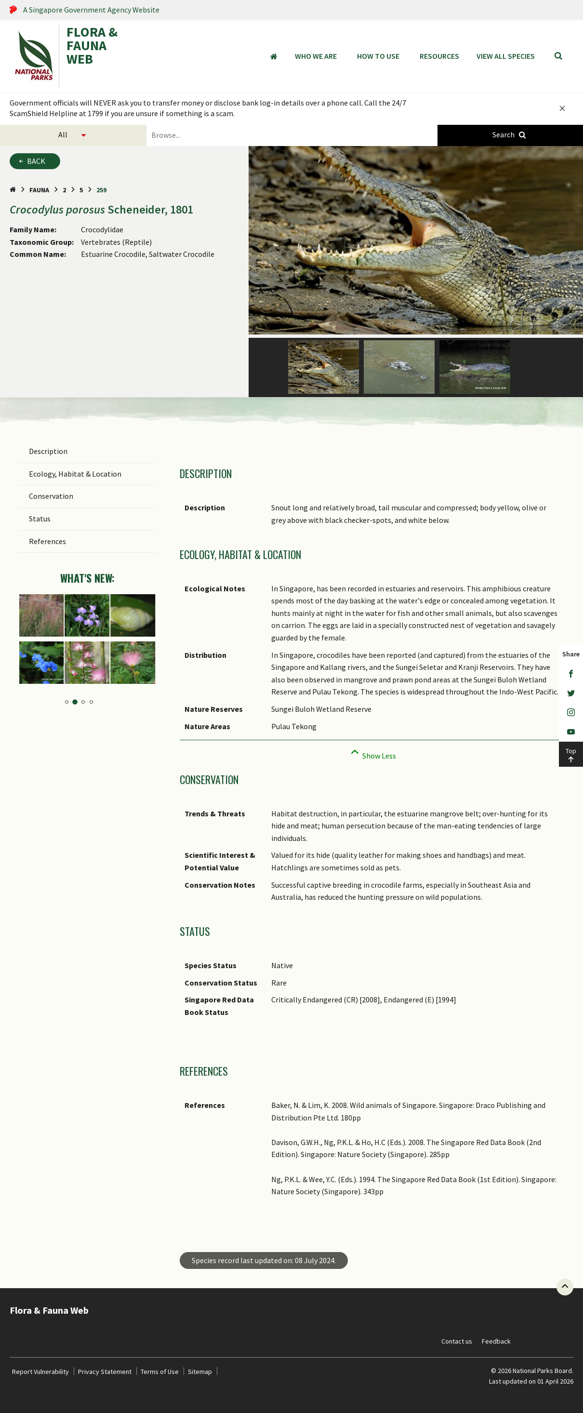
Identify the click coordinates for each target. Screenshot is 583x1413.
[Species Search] (510, 135)
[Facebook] (571, 674)
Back (36, 161)
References (47, 541)
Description (48, 451)
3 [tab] (83, 702)
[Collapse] (372, 753)
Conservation (51, 496)
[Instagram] (571, 712)
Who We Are (316, 56)
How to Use (378, 56)
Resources (439, 56)
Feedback (496, 1341)
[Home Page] (13, 190)
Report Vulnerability (40, 1371)
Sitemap (200, 1371)
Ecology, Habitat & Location (75, 474)
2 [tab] (75, 702)
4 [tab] (91, 702)
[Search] (558, 56)
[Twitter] (571, 693)
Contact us (456, 1341)
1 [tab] (67, 702)
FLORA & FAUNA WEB (92, 46)
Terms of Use (160, 1371)
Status (40, 518)
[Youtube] (571, 732)
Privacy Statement (105, 1371)
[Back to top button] (564, 1287)
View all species (506, 56)
